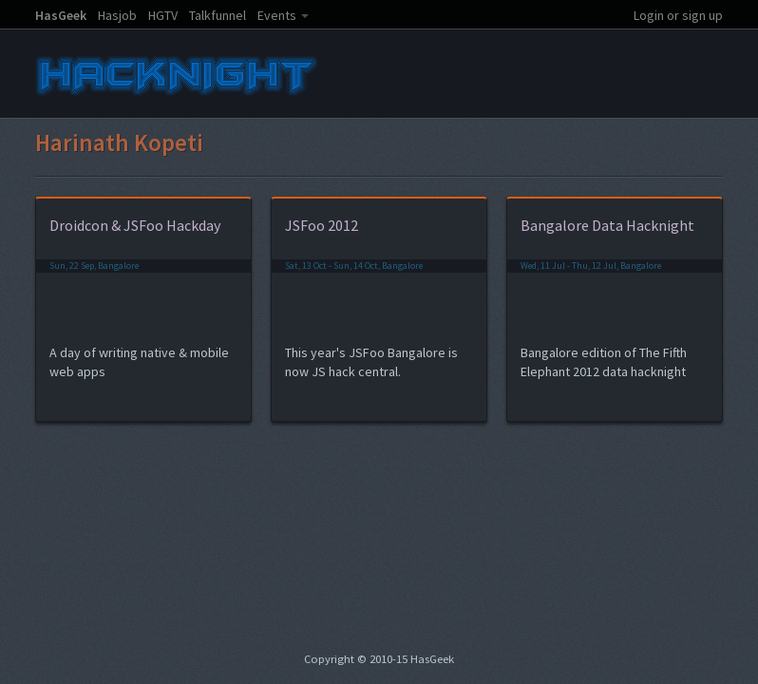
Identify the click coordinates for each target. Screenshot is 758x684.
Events (276, 15)
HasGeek (60, 15)
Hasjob (117, 15)
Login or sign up (678, 15)
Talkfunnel (217, 15)
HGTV (163, 15)
